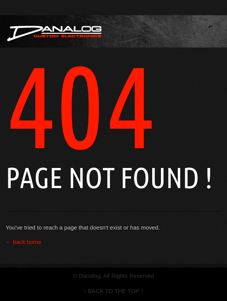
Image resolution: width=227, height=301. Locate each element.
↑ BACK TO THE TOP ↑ (114, 291)
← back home (23, 242)
